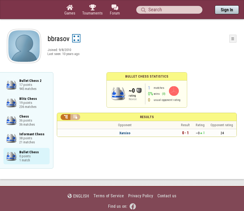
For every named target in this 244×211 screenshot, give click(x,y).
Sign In (227, 9)
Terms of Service (108, 195)
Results (147, 117)
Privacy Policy (140, 195)
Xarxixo (124, 133)
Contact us (166, 195)
